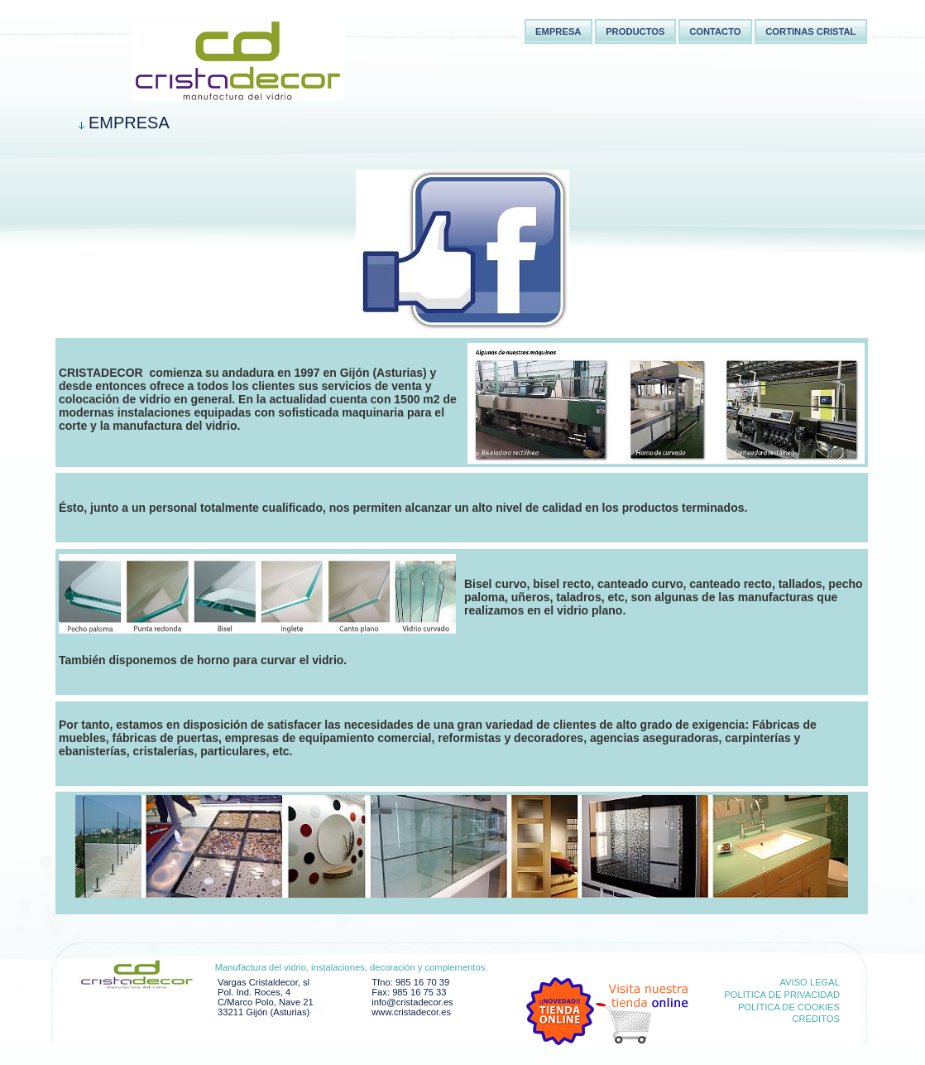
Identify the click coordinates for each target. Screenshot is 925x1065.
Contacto (714, 31)
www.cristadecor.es (411, 1012)
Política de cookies (789, 1007)
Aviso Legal (809, 982)
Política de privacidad (782, 995)
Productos (635, 31)
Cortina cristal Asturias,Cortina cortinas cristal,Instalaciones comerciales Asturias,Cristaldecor (196, 38)
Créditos (816, 1019)
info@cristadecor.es (412, 1002)
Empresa (558, 31)
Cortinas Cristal (810, 31)
